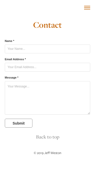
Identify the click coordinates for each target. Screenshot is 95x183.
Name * (9, 40)
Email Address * (15, 59)
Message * (11, 77)
